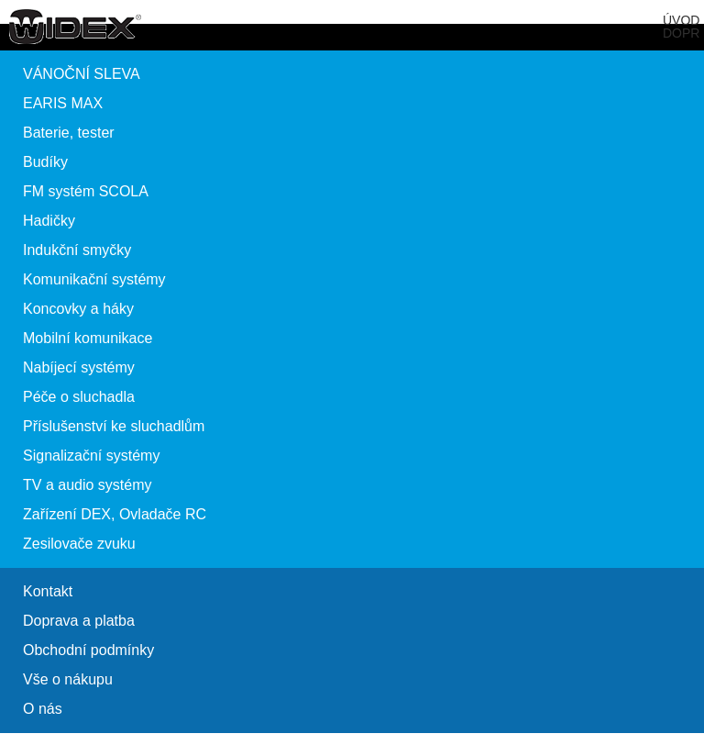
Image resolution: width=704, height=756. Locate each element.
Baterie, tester (69, 132)
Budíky (45, 162)
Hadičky (49, 220)
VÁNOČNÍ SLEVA (81, 74)
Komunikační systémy (94, 279)
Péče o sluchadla (79, 397)
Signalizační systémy (91, 455)
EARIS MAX (63, 103)
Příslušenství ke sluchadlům (113, 426)
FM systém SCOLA (85, 191)
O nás (42, 709)
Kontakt (47, 591)
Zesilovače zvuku (79, 543)
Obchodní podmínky (88, 650)
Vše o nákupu (68, 679)
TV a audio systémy (87, 485)
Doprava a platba (79, 620)
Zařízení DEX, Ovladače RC (114, 514)
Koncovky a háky (78, 309)
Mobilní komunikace (87, 338)
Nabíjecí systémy (79, 367)
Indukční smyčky (77, 250)
